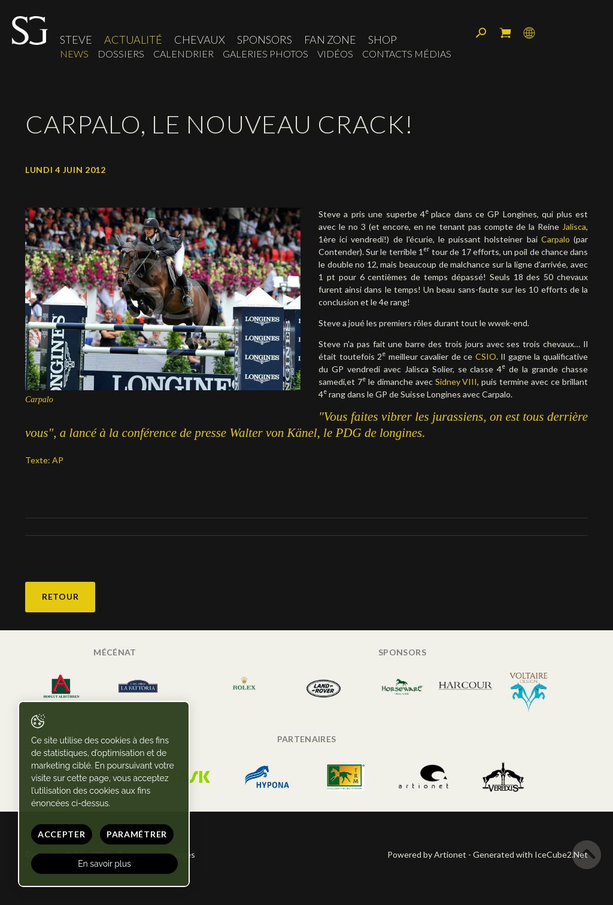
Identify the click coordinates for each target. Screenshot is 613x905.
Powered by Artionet (426, 854)
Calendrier (183, 53)
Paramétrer (137, 834)
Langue (529, 33)
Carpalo (555, 239)
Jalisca (574, 226)
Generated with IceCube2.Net (530, 854)
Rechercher (481, 33)
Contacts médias (406, 53)
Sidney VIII (456, 381)
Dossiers (121, 53)
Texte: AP (44, 460)
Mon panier (505, 33)
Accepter (62, 834)
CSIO (485, 356)
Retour (60, 596)
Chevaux (199, 40)
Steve (76, 40)
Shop (382, 40)
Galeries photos (265, 53)
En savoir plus (104, 863)
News (74, 53)
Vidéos (335, 53)
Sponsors (264, 40)
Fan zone (330, 40)
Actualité (133, 40)
